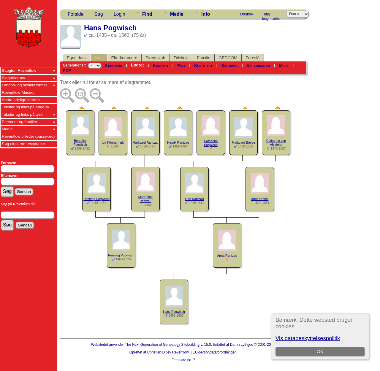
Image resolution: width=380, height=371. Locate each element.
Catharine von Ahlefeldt (276, 142)
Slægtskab (155, 58)
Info (205, 14)
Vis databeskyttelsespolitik (308, 338)
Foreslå (252, 58)
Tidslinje (181, 58)
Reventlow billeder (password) (28, 136)
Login (119, 14)
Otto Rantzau (194, 199)
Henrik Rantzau (178, 142)
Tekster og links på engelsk (25, 107)
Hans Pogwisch (174, 311)
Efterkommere (124, 58)
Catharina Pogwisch (211, 143)
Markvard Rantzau (145, 142)
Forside (75, 14)
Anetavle (229, 65)
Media (7, 129)
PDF (67, 70)
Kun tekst (203, 65)
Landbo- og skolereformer (24, 85)
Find (147, 14)
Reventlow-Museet (18, 92)
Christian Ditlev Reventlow (168, 352)
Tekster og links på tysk (22, 114)
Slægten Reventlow (19, 70)
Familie (203, 58)
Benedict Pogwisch (80, 142)
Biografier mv (13, 78)
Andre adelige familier (21, 100)
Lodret (137, 65)
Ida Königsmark (113, 142)
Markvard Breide (243, 142)
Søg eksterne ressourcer (23, 144)
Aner (98, 58)
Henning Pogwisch (96, 199)
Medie (176, 14)
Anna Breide (260, 199)
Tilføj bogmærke (271, 15)
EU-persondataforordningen (215, 352)
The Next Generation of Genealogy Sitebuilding (162, 345)
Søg (98, 14)
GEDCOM (227, 58)
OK (319, 351)
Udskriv (246, 14)
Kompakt (161, 65)
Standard (113, 65)
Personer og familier (19, 122)
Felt (182, 65)
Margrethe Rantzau (145, 199)
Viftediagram (258, 65)
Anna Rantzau (227, 255)
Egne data (76, 58)
